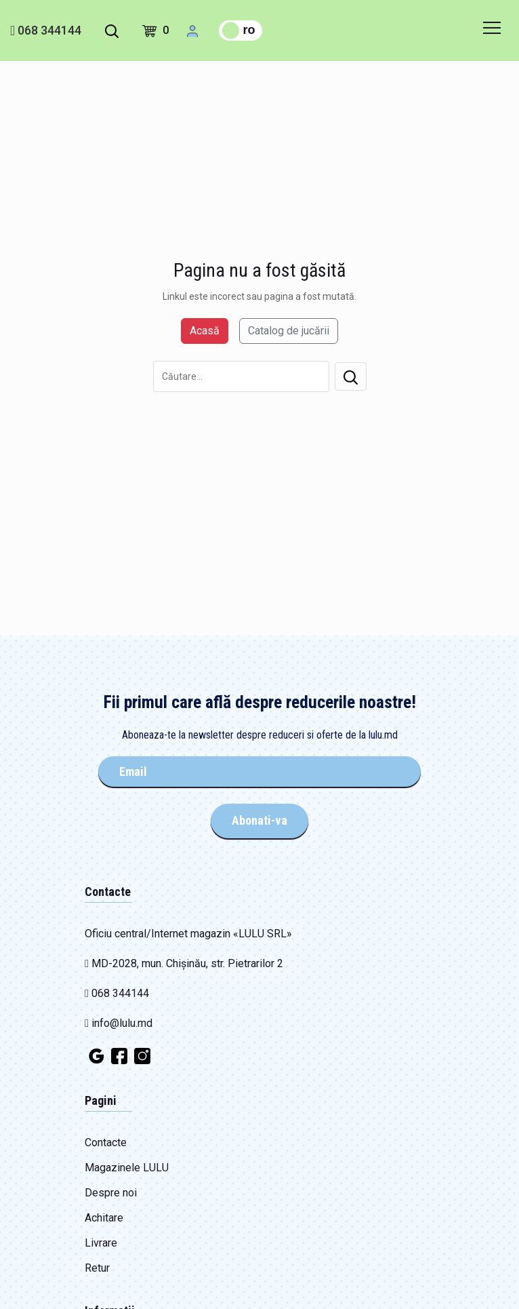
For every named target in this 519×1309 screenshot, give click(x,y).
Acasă (205, 330)
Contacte (106, 1142)
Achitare (104, 1217)
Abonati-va (259, 820)
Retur (97, 1268)
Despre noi (111, 1192)
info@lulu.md (118, 1023)
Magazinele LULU (127, 1167)
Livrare (101, 1242)
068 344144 (45, 30)
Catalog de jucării (288, 330)
